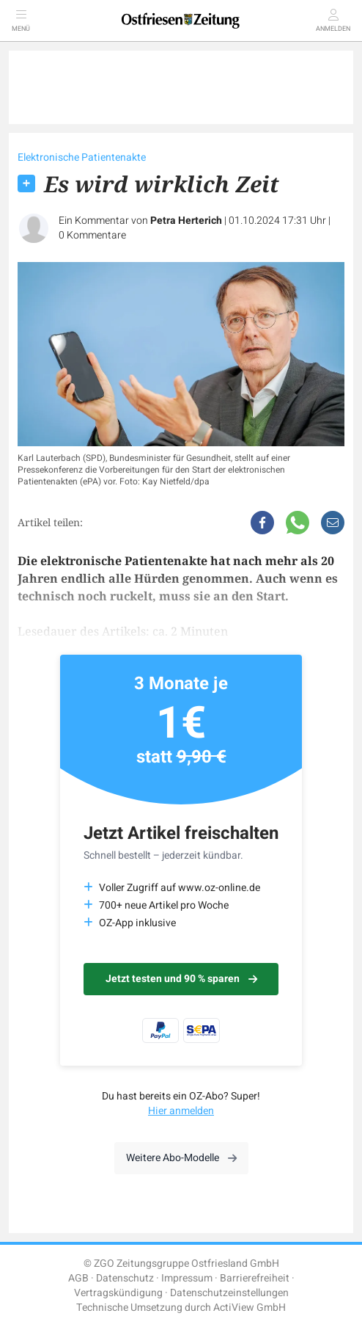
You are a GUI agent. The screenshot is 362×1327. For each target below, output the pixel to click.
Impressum (187, 1278)
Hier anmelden (181, 1111)
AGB (78, 1278)
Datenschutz (125, 1278)
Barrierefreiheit (254, 1278)
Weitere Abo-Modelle (181, 1158)
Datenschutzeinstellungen (229, 1293)
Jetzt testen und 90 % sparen (181, 978)
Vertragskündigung (118, 1293)
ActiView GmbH (249, 1307)
